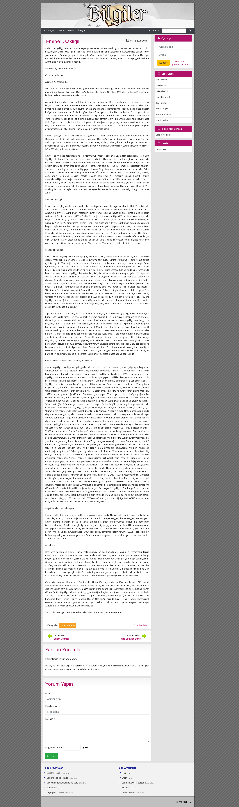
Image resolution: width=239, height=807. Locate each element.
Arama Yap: (155, 30)
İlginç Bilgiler (161, 103)
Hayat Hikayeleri (163, 97)
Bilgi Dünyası (161, 79)
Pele (124, 773)
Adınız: (48, 693)
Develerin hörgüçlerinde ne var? (62, 783)
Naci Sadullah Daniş (131, 638)
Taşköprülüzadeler (55, 792)
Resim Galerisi (66, 30)
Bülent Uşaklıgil (61, 638)
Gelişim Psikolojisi (163, 135)
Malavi (125, 787)
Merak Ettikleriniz (163, 114)
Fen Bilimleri (161, 149)
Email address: (52, 705)
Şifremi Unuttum (180, 64)
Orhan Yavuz (128, 792)
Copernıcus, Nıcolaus (57, 778)
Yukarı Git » (142, 625)
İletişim (82, 30)
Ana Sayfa (48, 30)
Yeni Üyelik (180, 61)
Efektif (125, 778)
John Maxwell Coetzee (133, 783)
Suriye (50, 787)
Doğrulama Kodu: (54, 747)
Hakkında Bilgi (162, 91)
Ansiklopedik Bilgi (163, 120)
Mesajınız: (50, 718)
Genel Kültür (161, 85)
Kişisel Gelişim (162, 108)
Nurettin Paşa (53, 773)
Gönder (51, 756)
